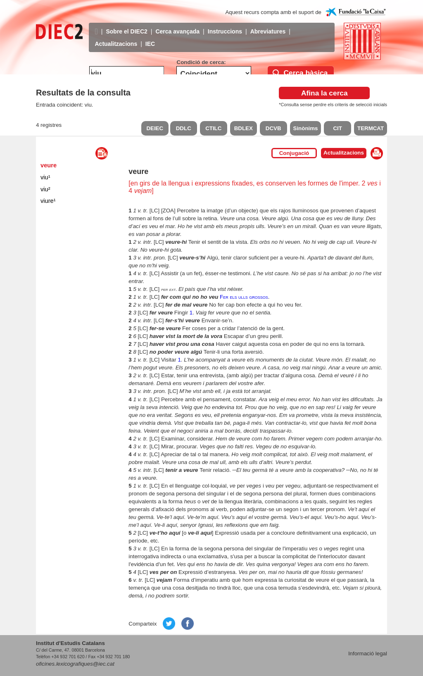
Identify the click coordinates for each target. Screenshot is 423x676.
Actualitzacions (116, 37)
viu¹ (45, 177)
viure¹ (48, 201)
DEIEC (154, 128)
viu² (45, 189)
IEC (150, 37)
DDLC (183, 128)
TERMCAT (370, 128)
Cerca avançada (177, 25)
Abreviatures (268, 25)
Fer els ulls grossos (244, 297)
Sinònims (305, 128)
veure (48, 165)
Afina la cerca (324, 93)
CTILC (213, 128)
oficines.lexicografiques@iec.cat (75, 664)
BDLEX (243, 128)
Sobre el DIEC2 (126, 25)
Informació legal (367, 653)
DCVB (273, 128)
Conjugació (294, 153)
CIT (337, 128)
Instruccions (225, 25)
